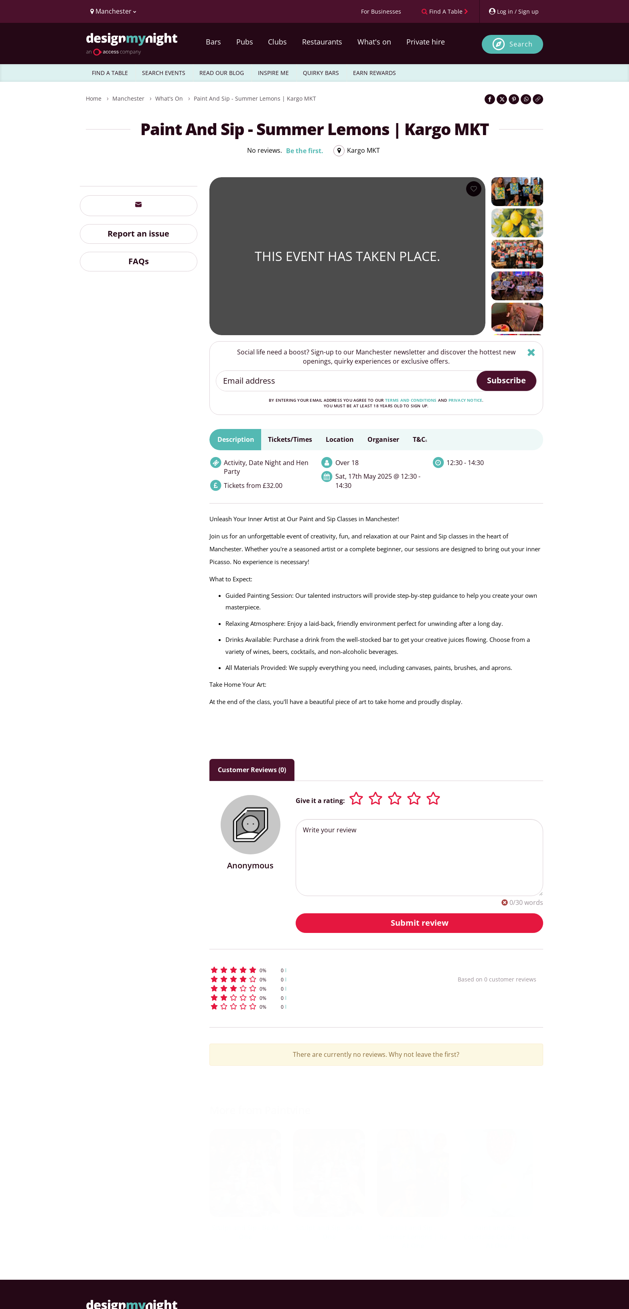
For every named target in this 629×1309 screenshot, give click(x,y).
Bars (213, 42)
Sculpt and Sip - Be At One (245, 1232)
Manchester (128, 98)
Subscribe (506, 380)
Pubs (244, 42)
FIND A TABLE (110, 73)
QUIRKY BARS (321, 73)
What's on (374, 42)
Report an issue (138, 233)
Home (93, 98)
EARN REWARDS (374, 73)
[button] (318, 970)
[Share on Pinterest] (514, 99)
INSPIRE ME (273, 73)
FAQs (138, 261)
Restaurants (322, 42)
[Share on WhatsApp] (526, 99)
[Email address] (346, 381)
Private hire (425, 42)
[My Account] (513, 11)
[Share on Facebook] (490, 99)
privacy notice (465, 400)
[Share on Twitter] (502, 99)
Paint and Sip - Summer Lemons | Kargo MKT (255, 98)
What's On (169, 98)
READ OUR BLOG (221, 73)
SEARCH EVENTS (163, 73)
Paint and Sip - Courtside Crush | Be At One (497, 1236)
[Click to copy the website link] (538, 99)
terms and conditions (411, 400)
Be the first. (304, 150)
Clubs (277, 42)
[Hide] (531, 352)
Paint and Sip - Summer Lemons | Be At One (412, 1236)
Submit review (419, 922)
